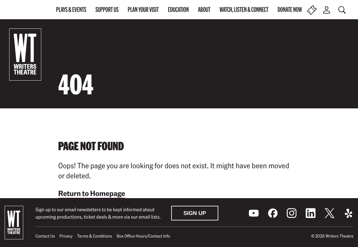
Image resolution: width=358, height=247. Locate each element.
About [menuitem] (204, 9)
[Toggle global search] (342, 10)
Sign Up (194, 213)
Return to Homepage (91, 193)
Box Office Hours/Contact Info (143, 236)
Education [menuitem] (178, 9)
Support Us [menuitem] (107, 9)
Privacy (66, 236)
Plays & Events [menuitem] (71, 9)
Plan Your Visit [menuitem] (143, 9)
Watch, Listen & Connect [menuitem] (244, 9)
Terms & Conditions (94, 236)
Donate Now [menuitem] (290, 9)
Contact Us (45, 236)
